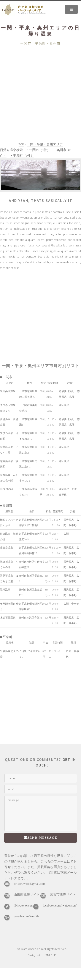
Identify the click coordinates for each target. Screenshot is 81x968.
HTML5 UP (50, 955)
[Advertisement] (40, 89)
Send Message (42, 837)
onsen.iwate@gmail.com (30, 884)
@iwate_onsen (23, 905)
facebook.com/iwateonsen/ (60, 905)
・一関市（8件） (38, 150)
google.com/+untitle (27, 916)
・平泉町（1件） (22, 156)
